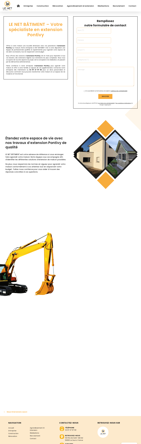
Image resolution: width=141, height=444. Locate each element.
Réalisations (34, 413)
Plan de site (101, 441)
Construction (13, 413)
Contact (33, 418)
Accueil (11, 408)
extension (30, 56)
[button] (71, 392)
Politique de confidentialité (86, 441)
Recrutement (35, 416)
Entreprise (12, 410)
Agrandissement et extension (37, 409)
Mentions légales (70, 441)
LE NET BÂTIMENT (57, 441)
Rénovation (12, 416)
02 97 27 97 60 (70, 410)
